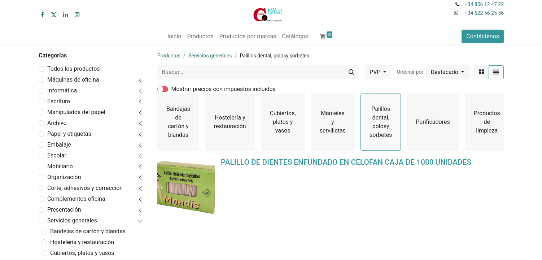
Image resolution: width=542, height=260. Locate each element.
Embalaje (59, 144)
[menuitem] (174, 36)
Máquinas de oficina (73, 79)
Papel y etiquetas (69, 133)
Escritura (58, 101)
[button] (447, 72)
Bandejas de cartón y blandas (88, 231)
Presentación (64, 209)
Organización (64, 177)
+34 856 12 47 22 (484, 4)
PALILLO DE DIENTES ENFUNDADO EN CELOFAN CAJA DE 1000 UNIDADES (346, 162)
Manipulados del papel (76, 112)
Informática (62, 90)
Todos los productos (73, 68)
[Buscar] (351, 72)
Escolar (56, 155)
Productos (168, 55)
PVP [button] (376, 72)
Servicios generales (72, 220)
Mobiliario (60, 166)
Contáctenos (482, 36)
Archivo (57, 123)
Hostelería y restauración (82, 242)
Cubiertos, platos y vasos (82, 253)
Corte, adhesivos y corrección (85, 188)
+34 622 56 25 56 (484, 13)
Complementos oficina (76, 198)
